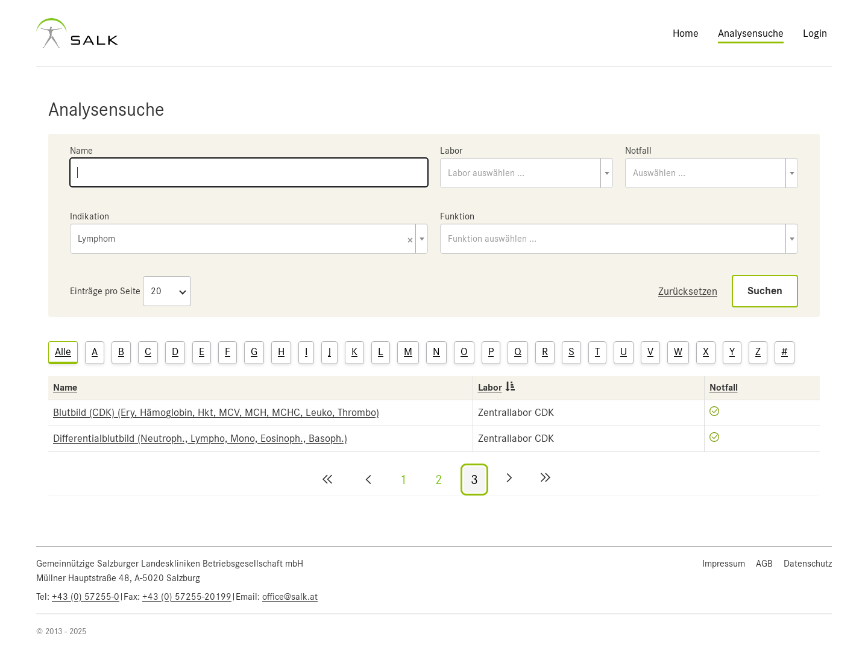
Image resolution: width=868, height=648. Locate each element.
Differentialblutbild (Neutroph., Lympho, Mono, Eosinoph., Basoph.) (200, 438)
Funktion (457, 216)
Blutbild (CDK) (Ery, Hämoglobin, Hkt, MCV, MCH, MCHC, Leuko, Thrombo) (216, 412)
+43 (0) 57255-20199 (186, 596)
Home (686, 33)
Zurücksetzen (687, 291)
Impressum (723, 563)
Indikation (89, 216)
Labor (451, 150)
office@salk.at (290, 596)
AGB (764, 563)
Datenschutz (808, 563)
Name (81, 150)
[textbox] (526, 173)
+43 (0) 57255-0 (85, 596)
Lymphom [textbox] (245, 239)
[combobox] (526, 173)
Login (815, 33)
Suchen (764, 291)
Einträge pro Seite (105, 291)
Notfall (638, 150)
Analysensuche (751, 33)
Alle (63, 351)
